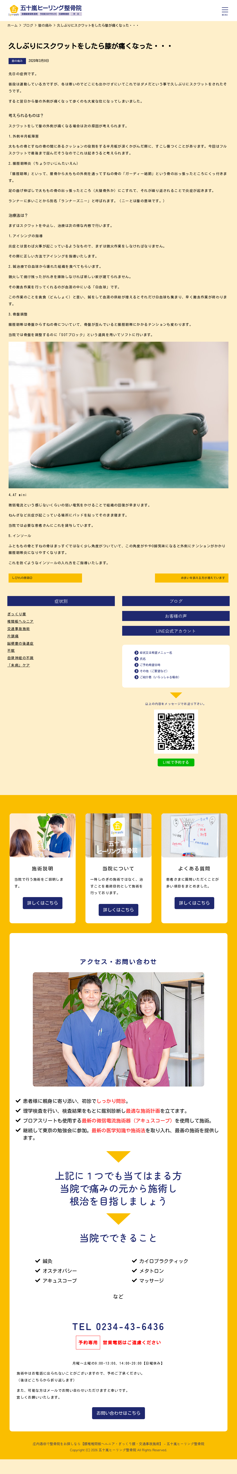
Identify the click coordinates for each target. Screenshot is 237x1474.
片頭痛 (13, 638)
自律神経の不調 (20, 660)
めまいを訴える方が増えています (198, 578)
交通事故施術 (18, 630)
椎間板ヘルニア (20, 623)
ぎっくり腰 (16, 616)
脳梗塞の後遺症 (20, 645)
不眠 (11, 652)
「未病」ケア (18, 667)
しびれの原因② (25, 578)
